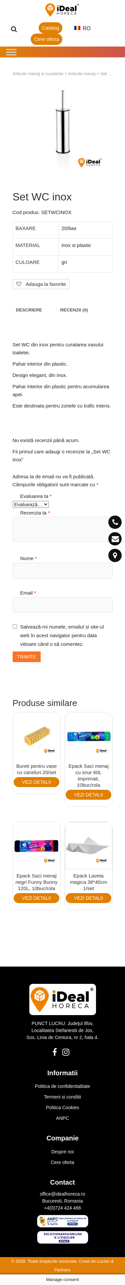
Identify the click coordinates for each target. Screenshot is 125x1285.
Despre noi (62, 1151)
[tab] (29, 310)
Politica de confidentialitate (62, 1086)
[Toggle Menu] (11, 52)
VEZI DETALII (36, 782)
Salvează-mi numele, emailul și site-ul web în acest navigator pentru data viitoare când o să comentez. (62, 635)
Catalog (50, 28)
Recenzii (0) (74, 309)
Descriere (29, 309)
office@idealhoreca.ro (62, 1194)
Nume (28, 558)
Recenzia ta (35, 513)
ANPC (62, 1118)
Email (28, 593)
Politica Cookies (62, 1107)
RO (82, 28)
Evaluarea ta (36, 496)
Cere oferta (46, 39)
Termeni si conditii (62, 1097)
